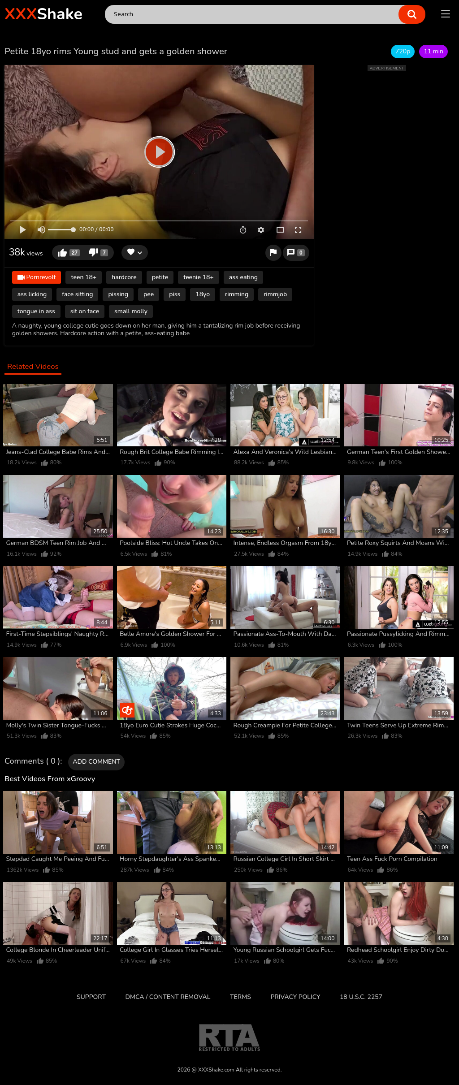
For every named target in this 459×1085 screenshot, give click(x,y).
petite (160, 277)
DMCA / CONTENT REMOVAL (168, 997)
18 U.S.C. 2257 (361, 997)
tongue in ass (36, 311)
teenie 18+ (198, 277)
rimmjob (275, 294)
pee (148, 294)
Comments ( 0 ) (32, 761)
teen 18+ (83, 277)
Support (91, 997)
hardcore (124, 277)
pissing (118, 294)
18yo (202, 294)
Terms (240, 997)
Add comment (96, 761)
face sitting (77, 294)
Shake (43, 14)
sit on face (84, 311)
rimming (236, 294)
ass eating (243, 277)
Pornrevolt (36, 277)
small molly (130, 311)
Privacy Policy (295, 997)
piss (174, 294)
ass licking (32, 294)
